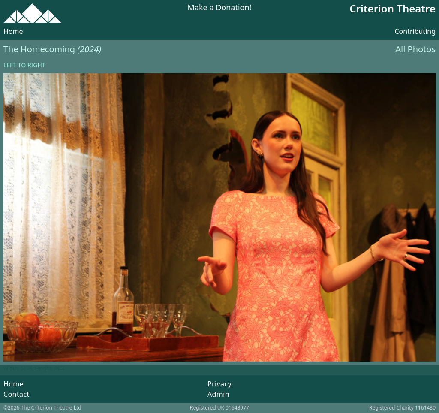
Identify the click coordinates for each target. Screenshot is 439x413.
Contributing (415, 31)
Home (13, 31)
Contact (16, 394)
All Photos (415, 49)
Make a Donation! (220, 7)
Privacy (219, 384)
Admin (218, 394)
